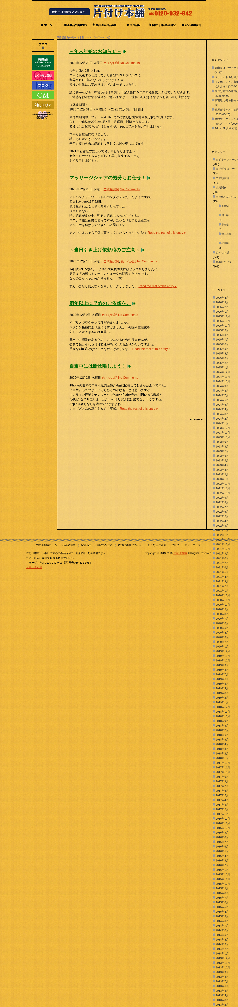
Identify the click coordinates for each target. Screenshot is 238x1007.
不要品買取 (69, 545)
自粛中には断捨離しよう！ (97, 366)
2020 (102, 37)
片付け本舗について (130, 545)
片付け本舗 (180, 553)
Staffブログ (93, 37)
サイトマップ (193, 545)
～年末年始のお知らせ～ (95, 51)
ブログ (175, 545)
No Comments (130, 63)
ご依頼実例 (111, 189)
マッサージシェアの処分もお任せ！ (107, 177)
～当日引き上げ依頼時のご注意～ (104, 249)
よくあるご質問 (156, 545)
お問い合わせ (34, 567)
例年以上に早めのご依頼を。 (100, 303)
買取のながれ (105, 545)
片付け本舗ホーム (46, 545)
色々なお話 (111, 63)
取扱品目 (86, 545)
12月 (107, 37)
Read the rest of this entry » (167, 232)
